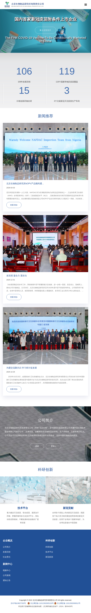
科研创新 (49, 547)
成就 (37, 446)
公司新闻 (6, 575)
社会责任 (6, 557)
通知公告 (6, 580)
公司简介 (6, 547)
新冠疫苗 (49, 557)
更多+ (53, 446)
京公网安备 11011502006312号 (67, 603)
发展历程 (6, 552)
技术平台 (23, 508)
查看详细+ (14, 205)
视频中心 (6, 570)
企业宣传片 (45, 31)
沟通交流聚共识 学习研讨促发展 (21, 368)
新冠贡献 (68, 508)
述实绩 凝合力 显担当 (16, 275)
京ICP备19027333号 (18, 603)
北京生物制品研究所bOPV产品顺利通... (25, 183)
